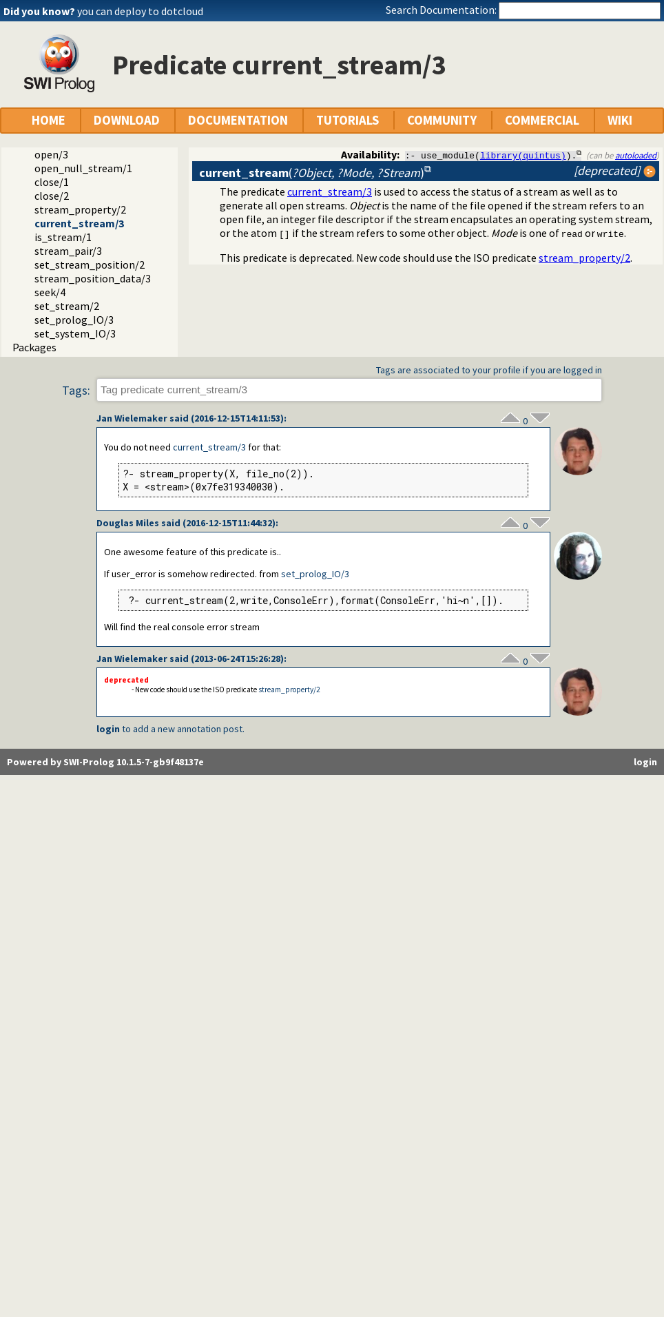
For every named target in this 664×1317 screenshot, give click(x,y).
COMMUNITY (442, 120)
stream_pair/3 (68, 251)
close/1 (51, 182)
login (108, 729)
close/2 (51, 196)
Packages (34, 347)
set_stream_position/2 (89, 264)
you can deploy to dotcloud (140, 11)
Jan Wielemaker (131, 418)
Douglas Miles (127, 523)
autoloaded (635, 154)
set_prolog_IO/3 (74, 319)
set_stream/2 (66, 306)
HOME (48, 120)
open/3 (51, 154)
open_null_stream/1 (83, 168)
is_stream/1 (63, 237)
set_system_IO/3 (75, 333)
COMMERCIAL (542, 120)
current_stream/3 (79, 223)
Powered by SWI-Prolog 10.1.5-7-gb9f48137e (105, 762)
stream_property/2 (80, 209)
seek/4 (49, 292)
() (311, 172)
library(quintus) (523, 155)
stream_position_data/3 (92, 278)
